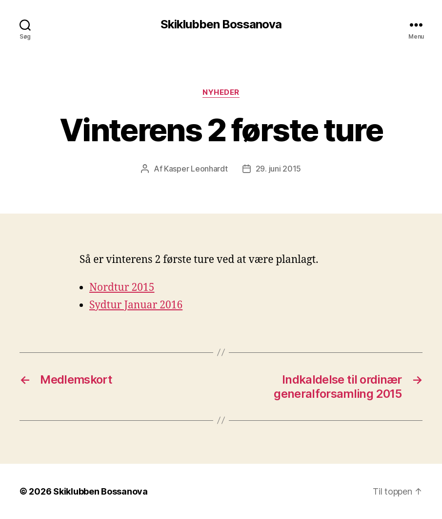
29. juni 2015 (278, 168)
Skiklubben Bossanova (221, 24)
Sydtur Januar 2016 (135, 305)
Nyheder (221, 92)
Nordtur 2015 (122, 287)
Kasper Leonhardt (196, 168)
